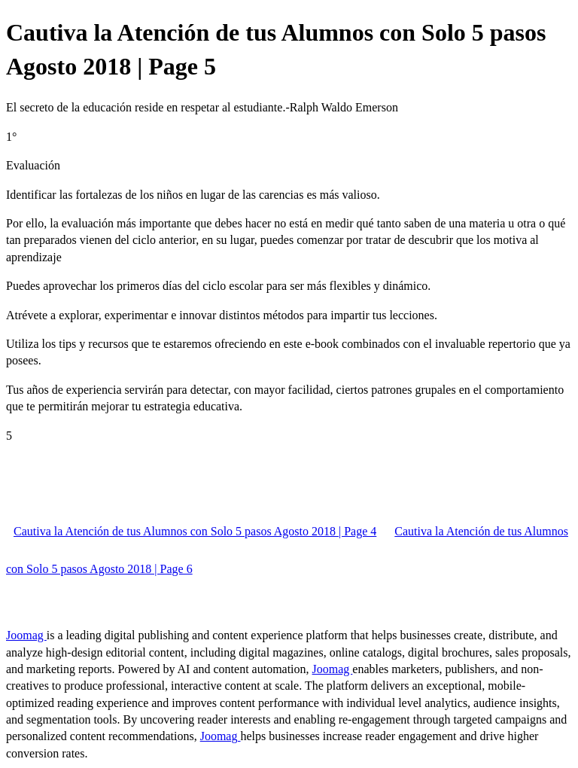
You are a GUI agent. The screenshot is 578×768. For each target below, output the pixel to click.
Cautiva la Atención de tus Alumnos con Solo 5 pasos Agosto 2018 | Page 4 (195, 531)
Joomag (26, 635)
